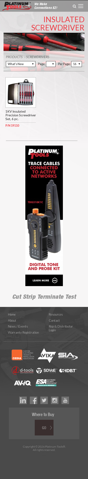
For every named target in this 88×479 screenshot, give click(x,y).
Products (14, 57)
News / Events (18, 326)
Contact (54, 320)
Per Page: (64, 64)
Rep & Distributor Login (61, 328)
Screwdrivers (37, 57)
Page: (41, 64)
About (12, 320)
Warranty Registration (23, 332)
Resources (56, 314)
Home (12, 314)
